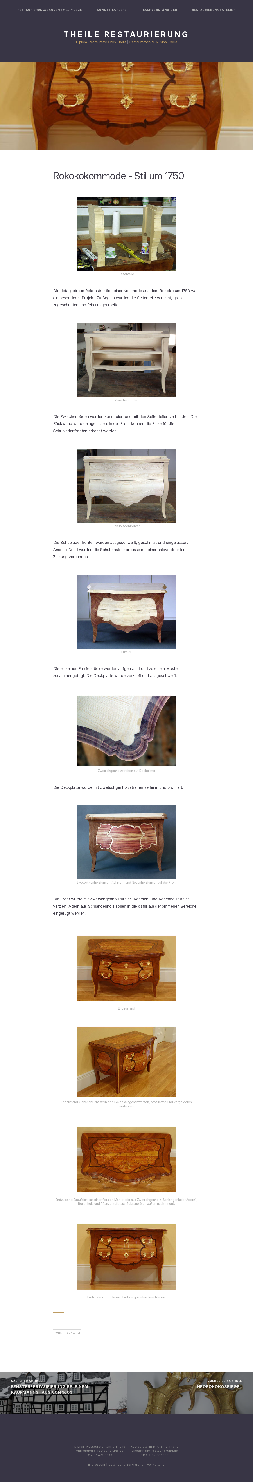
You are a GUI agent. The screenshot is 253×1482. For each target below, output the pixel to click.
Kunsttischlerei (112, 9)
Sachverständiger (160, 9)
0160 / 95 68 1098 (155, 1455)
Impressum (96, 1464)
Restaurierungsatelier (214, 9)
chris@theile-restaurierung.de (100, 1450)
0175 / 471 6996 (99, 1455)
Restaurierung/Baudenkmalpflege (50, 9)
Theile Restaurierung (126, 34)
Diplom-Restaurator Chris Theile (101, 42)
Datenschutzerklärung (126, 1464)
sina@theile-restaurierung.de (155, 1450)
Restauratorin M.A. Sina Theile (153, 42)
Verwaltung (156, 1464)
